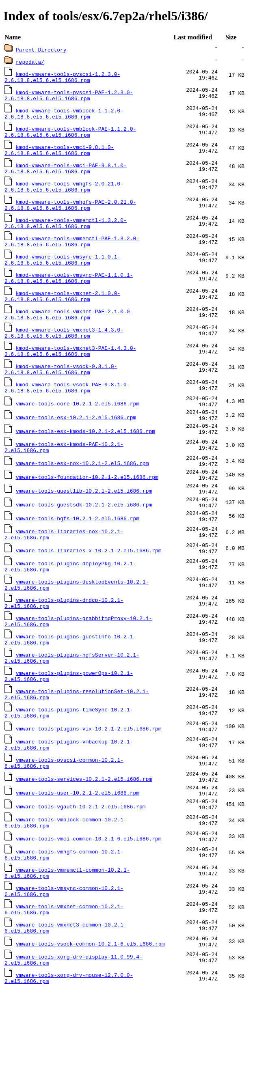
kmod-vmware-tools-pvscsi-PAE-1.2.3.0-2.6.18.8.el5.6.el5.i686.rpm (68, 97)
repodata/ (30, 61)
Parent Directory (41, 49)
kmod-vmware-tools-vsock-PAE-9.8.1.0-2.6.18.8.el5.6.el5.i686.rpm (67, 408)
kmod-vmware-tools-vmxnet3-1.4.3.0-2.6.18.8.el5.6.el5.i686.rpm (63, 350)
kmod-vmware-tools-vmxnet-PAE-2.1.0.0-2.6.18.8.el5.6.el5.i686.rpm (68, 330)
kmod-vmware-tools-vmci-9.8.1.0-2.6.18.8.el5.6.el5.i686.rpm (59, 155)
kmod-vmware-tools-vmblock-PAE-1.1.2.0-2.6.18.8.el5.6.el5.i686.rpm (70, 136)
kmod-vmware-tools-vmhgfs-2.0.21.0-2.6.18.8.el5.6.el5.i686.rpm (63, 194)
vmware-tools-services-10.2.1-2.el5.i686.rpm (84, 842)
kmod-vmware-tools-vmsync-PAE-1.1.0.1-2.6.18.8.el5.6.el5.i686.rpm (68, 291)
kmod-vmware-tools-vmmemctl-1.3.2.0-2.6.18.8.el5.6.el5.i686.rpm (65, 233)
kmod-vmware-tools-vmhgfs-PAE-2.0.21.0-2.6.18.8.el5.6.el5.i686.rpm (70, 214)
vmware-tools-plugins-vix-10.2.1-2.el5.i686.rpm (89, 787)
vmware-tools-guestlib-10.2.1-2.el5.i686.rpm (84, 527)
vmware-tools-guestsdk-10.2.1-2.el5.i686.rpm (84, 543)
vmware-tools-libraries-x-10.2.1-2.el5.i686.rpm (89, 595)
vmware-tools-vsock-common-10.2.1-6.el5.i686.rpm (90, 1024)
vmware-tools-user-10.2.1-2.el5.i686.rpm (77, 858)
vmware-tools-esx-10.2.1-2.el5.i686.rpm (76, 442)
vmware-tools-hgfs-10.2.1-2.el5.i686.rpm (77, 559)
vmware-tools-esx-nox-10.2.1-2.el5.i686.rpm (82, 494)
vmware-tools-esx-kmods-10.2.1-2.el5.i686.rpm (85, 459)
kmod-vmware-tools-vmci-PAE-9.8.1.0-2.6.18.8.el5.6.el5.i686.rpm (65, 175)
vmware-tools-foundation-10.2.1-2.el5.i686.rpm (87, 511)
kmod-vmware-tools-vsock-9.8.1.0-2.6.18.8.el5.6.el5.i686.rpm (60, 389)
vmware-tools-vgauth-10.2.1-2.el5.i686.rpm (81, 874)
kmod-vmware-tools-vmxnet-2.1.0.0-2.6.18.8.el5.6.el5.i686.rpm (62, 311)
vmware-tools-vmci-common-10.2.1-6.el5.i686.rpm (89, 910)
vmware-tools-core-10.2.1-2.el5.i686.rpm (77, 426)
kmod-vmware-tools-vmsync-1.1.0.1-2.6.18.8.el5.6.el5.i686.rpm (62, 272)
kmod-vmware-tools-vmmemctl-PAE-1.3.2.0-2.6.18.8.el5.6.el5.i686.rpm (71, 253)
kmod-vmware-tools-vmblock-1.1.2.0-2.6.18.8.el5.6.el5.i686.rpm (63, 116)
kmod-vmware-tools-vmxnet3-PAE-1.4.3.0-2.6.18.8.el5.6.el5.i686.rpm (70, 369)
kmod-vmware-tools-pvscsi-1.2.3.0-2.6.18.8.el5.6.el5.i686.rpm (62, 77)
